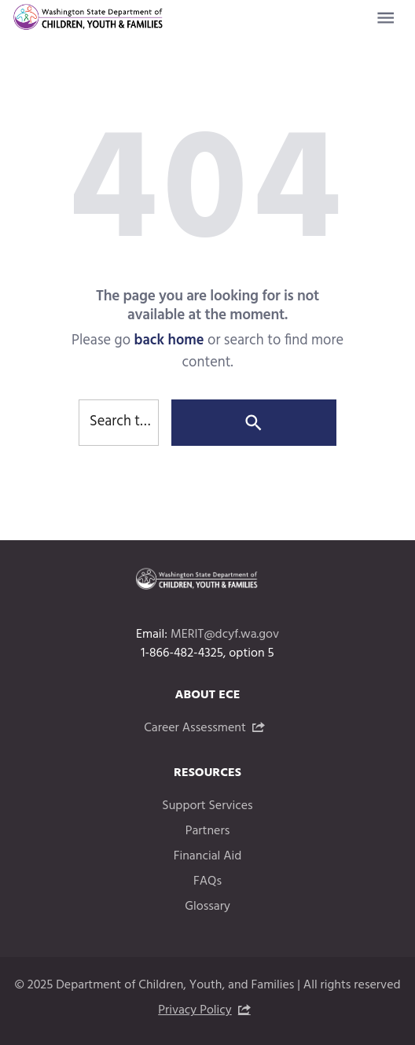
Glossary (207, 906)
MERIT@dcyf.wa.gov (225, 634)
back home (169, 340)
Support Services (207, 806)
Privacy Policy (195, 1010)
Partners (207, 831)
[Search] (253, 422)
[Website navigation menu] (385, 18)
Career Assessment (195, 728)
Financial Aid (208, 856)
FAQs (207, 881)
